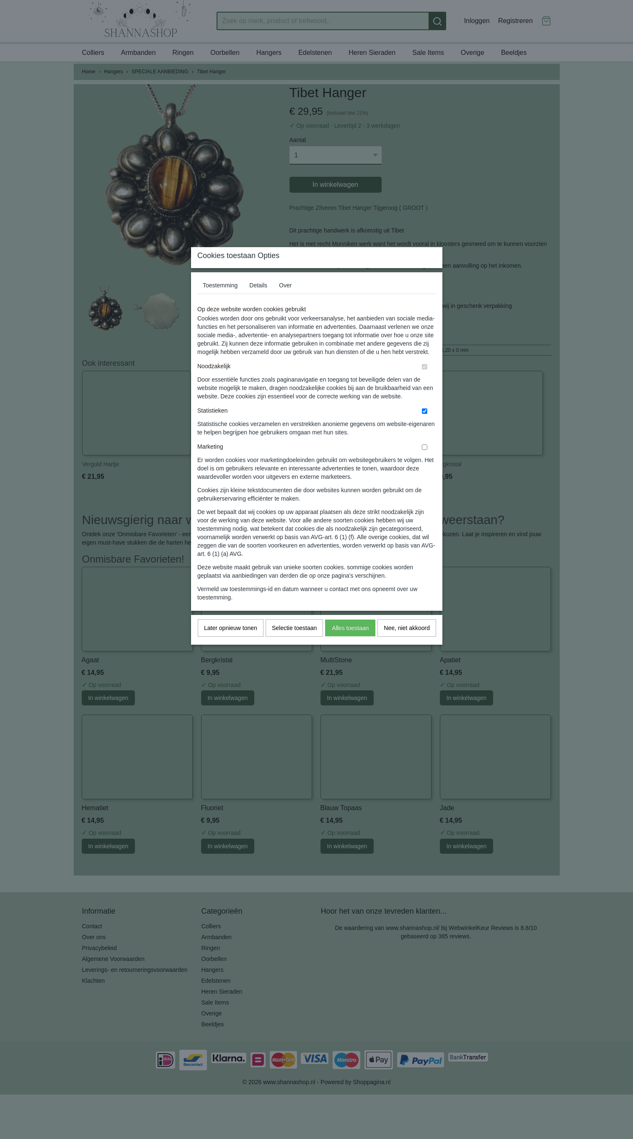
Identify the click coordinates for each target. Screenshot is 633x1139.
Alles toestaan (350, 644)
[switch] (424, 383)
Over (285, 301)
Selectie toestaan (294, 644)
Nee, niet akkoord (407, 644)
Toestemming (220, 301)
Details (258, 301)
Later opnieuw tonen (230, 644)
